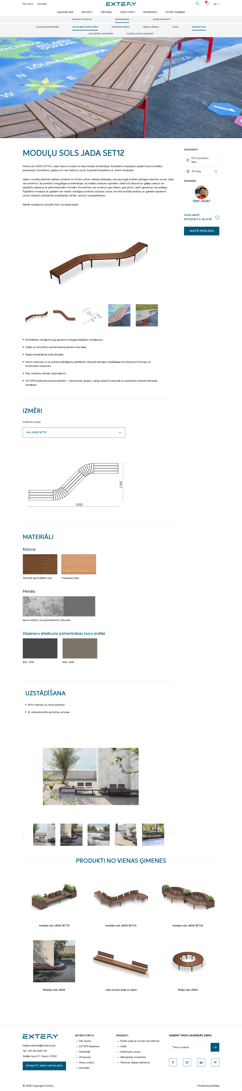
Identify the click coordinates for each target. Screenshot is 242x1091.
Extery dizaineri (175, 12)
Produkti (87, 12)
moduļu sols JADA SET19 (54, 925)
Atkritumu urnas (120, 27)
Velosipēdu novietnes (101, 34)
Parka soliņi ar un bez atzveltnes (140, 1041)
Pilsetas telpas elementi (135, 1062)
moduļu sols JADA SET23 (121, 925)
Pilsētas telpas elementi (140, 34)
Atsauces (85, 1057)
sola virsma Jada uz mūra (121, 990)
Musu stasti (86, 1062)
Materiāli (106, 12)
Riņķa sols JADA (188, 990)
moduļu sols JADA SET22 (187, 925)
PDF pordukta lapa (199, 160)
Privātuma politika (208, 1085)
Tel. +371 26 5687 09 (35, 1051)
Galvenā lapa (65, 12)
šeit (57, 204)
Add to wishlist (217, 217)
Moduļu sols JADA (54, 990)
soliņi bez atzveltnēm (85, 27)
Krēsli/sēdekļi (151, 27)
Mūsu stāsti (127, 12)
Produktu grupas (82, 20)
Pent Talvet (202, 201)
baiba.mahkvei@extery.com (39, 1045)
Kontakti (42, 4)
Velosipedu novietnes (133, 1057)
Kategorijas (122, 20)
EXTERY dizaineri (89, 1046)
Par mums (28, 4)
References (150, 12)
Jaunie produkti (161, 20)
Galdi (175, 27)
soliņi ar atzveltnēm (47, 27)
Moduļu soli (199, 27)
